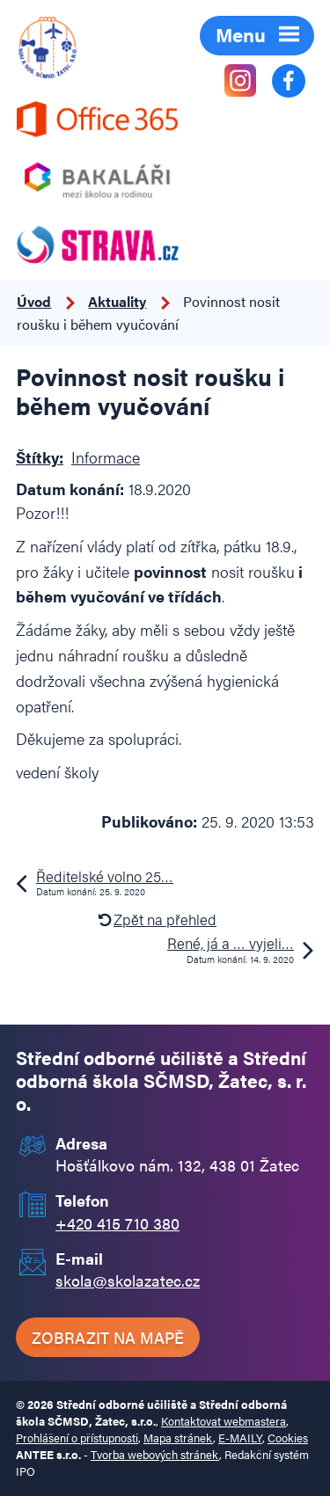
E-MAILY (240, 1438)
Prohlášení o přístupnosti (77, 1438)
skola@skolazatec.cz (127, 1280)
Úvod (34, 301)
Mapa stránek (178, 1438)
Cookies (288, 1438)
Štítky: (39, 457)
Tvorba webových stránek (155, 1455)
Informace (105, 457)
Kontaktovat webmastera (223, 1421)
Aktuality (117, 301)
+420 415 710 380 (117, 1223)
